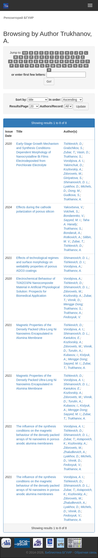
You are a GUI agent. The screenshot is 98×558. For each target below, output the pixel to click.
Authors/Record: (51, 106)
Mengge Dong (72, 304)
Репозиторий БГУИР (19, 17)
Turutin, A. (75, 350)
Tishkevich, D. (72, 143)
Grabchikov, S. (73, 148)
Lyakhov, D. (71, 186)
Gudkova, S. (71, 195)
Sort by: (21, 99)
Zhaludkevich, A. (74, 452)
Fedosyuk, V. (72, 317)
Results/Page (18, 106)
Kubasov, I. (70, 355)
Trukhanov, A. (72, 199)
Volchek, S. (70, 211)
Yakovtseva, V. (73, 207)
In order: (55, 99)
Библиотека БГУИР (58, 552)
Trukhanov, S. (72, 156)
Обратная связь (86, 552)
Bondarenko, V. (73, 215)
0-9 (25, 53)
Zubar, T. (69, 152)
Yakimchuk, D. (73, 165)
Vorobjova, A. (72, 266)
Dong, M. (74, 190)
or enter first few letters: (28, 74)
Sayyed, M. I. (72, 220)
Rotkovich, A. (72, 237)
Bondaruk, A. (72, 233)
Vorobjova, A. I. (73, 160)
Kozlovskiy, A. (72, 169)
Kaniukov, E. (71, 338)
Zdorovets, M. (72, 173)
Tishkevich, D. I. (74, 262)
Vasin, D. (83, 152)
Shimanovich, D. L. (76, 182)
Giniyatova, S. (72, 178)
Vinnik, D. (74, 300)
